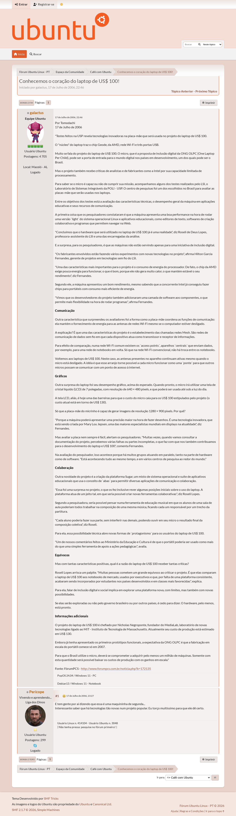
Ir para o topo (27, 759)
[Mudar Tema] (61, 4)
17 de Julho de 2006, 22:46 (69, 117)
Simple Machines (48, 810)
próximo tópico (206, 91)
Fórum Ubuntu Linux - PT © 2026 (202, 805)
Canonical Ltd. (102, 804)
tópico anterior (182, 91)
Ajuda (174, 811)
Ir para (160, 777)
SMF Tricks (51, 798)
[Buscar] (199, 44)
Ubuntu (84, 804)
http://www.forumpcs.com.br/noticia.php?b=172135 (116, 668)
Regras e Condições (192, 811)
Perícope (36, 691)
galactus (36, 112)
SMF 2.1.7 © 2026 (24, 810)
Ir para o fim (26, 103)
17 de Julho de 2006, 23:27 (80, 696)
